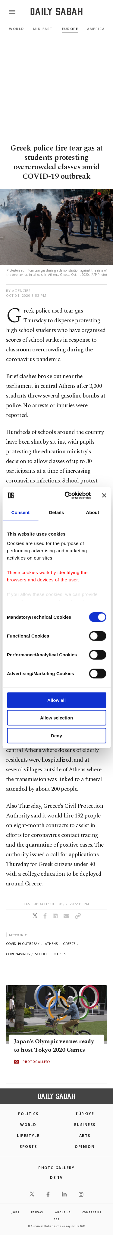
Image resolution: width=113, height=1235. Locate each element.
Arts (84, 1135)
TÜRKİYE (84, 1113)
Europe (70, 28)
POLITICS (28, 1113)
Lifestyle (28, 1135)
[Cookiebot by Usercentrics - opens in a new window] (67, 495)
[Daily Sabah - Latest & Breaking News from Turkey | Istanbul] (56, 11)
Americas (97, 28)
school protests (50, 954)
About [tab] (92, 512)
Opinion (85, 1146)
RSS (56, 1219)
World (16, 28)
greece (69, 943)
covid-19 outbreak (22, 943)
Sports (28, 1146)
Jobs (15, 1212)
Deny (56, 735)
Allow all (56, 699)
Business (85, 1124)
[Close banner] (104, 495)
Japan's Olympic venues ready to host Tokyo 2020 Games (54, 1045)
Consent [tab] (20, 512)
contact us (91, 1212)
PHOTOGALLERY (36, 1062)
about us (62, 1212)
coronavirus (18, 954)
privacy (37, 1212)
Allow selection (56, 717)
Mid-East (43, 28)
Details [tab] (56, 512)
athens (51, 943)
